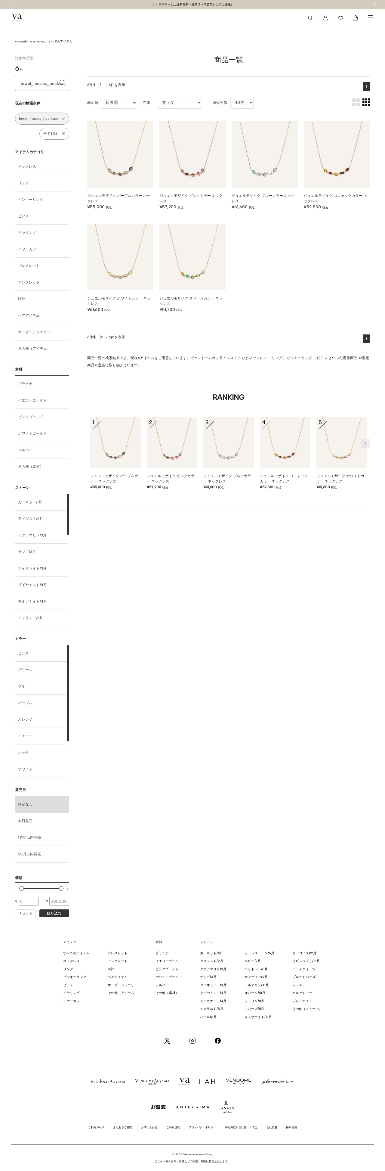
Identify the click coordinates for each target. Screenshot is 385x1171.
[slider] (21, 888)
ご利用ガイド (96, 1127)
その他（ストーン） (307, 1009)
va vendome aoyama (29, 41)
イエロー (25, 736)
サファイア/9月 (256, 977)
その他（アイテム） (34, 348)
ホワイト (25, 769)
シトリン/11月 (254, 1001)
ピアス (23, 216)
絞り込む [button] (54, 913)
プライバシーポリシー (202, 1127)
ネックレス (27, 166)
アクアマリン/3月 (32, 535)
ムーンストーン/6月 (259, 953)
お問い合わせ (149, 1127)
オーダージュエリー (34, 332)
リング (23, 183)
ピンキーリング (30, 199)
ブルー (23, 686)
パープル (25, 703)
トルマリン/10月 (257, 985)
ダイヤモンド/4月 (32, 585)
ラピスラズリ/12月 (306, 961)
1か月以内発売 (29, 854)
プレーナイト (302, 1001)
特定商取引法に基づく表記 (241, 1127)
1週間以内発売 (29, 837)
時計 (21, 299)
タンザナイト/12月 (258, 1017)
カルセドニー (302, 993)
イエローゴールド (32, 400)
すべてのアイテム (60, 41)
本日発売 (25, 821)
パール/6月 (208, 1017)
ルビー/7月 (253, 961)
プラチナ (25, 384)
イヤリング (27, 233)
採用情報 (291, 1127)
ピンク (23, 653)
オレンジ (25, 719)
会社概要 (271, 1127)
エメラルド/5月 (30, 618)
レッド (23, 752)
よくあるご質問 (122, 1127)
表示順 (92, 103)
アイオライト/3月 (32, 568)
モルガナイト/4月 (32, 601)
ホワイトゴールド (32, 433)
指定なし (25, 804)
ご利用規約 (173, 1127)
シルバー (25, 450)
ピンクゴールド (30, 417)
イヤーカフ (27, 249)
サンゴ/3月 (27, 552)
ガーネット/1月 (30, 502)
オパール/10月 (255, 993)
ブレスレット (29, 266)
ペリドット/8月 (256, 969)
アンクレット (29, 282)
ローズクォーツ (304, 969)
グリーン (25, 670)
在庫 (146, 103)
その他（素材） (30, 466)
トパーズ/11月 (254, 1009)
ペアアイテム (29, 315)
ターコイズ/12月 (304, 953)
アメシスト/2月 (30, 519)
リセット (25, 913)
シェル (297, 985)
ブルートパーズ (304, 977)
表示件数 (220, 103)
